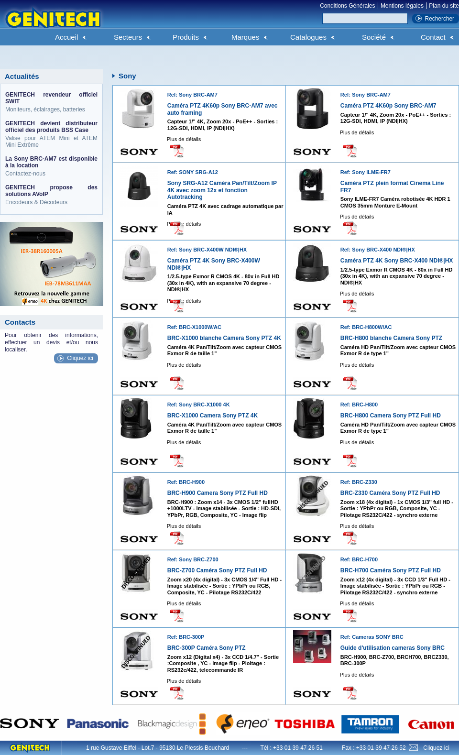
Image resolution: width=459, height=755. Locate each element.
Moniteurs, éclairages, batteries (51, 102)
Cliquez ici (80, 358)
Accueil (66, 37)
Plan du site (444, 5)
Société (374, 37)
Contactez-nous (51, 166)
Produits (186, 37)
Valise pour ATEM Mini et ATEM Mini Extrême (51, 134)
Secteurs (128, 37)
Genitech (52, 23)
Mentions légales (402, 5)
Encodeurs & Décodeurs (51, 195)
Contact (433, 37)
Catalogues (308, 37)
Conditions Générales (347, 5)
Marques (245, 37)
